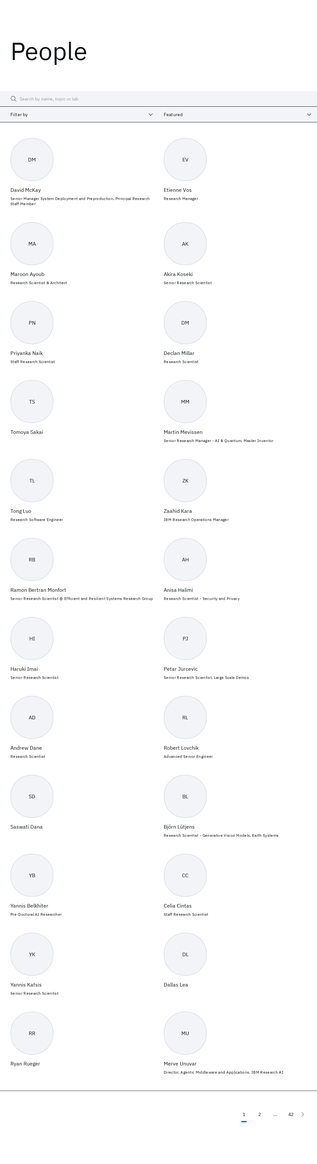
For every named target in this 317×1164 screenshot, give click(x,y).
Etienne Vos (178, 190)
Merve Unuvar (180, 1063)
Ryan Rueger (25, 1063)
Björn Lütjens (179, 826)
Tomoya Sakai (26, 432)
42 (291, 1114)
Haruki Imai (24, 669)
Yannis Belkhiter (29, 905)
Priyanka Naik (26, 353)
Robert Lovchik (181, 747)
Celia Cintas (178, 905)
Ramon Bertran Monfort (38, 590)
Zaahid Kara (178, 511)
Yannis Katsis (26, 984)
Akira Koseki (178, 274)
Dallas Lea (176, 984)
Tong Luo (20, 511)
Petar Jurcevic (181, 669)
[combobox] (79, 114)
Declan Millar (179, 353)
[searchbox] (158, 99)
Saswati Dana (26, 826)
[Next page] (303, 1114)
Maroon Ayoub (27, 274)
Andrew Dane (26, 747)
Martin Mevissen (183, 432)
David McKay (25, 190)
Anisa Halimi (178, 590)
